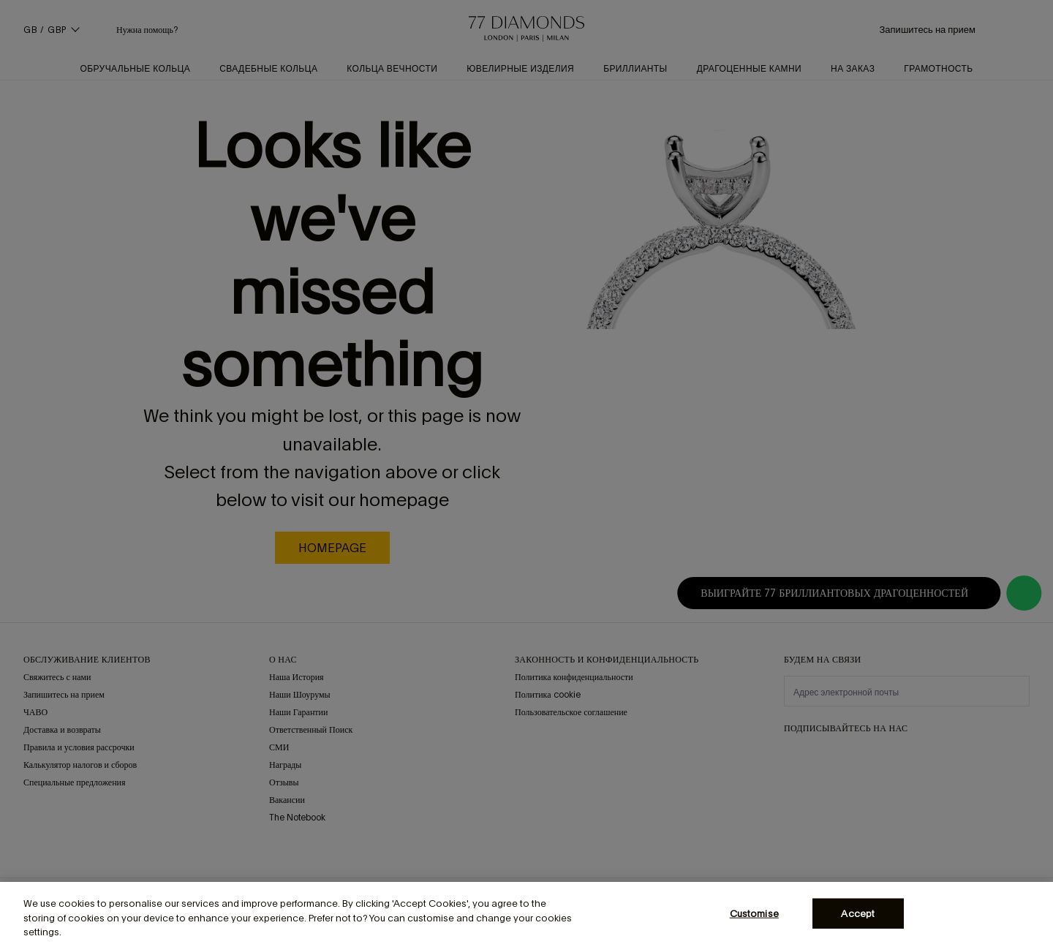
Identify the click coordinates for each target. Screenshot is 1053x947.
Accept (858, 913)
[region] (526, 914)
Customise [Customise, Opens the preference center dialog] (754, 913)
